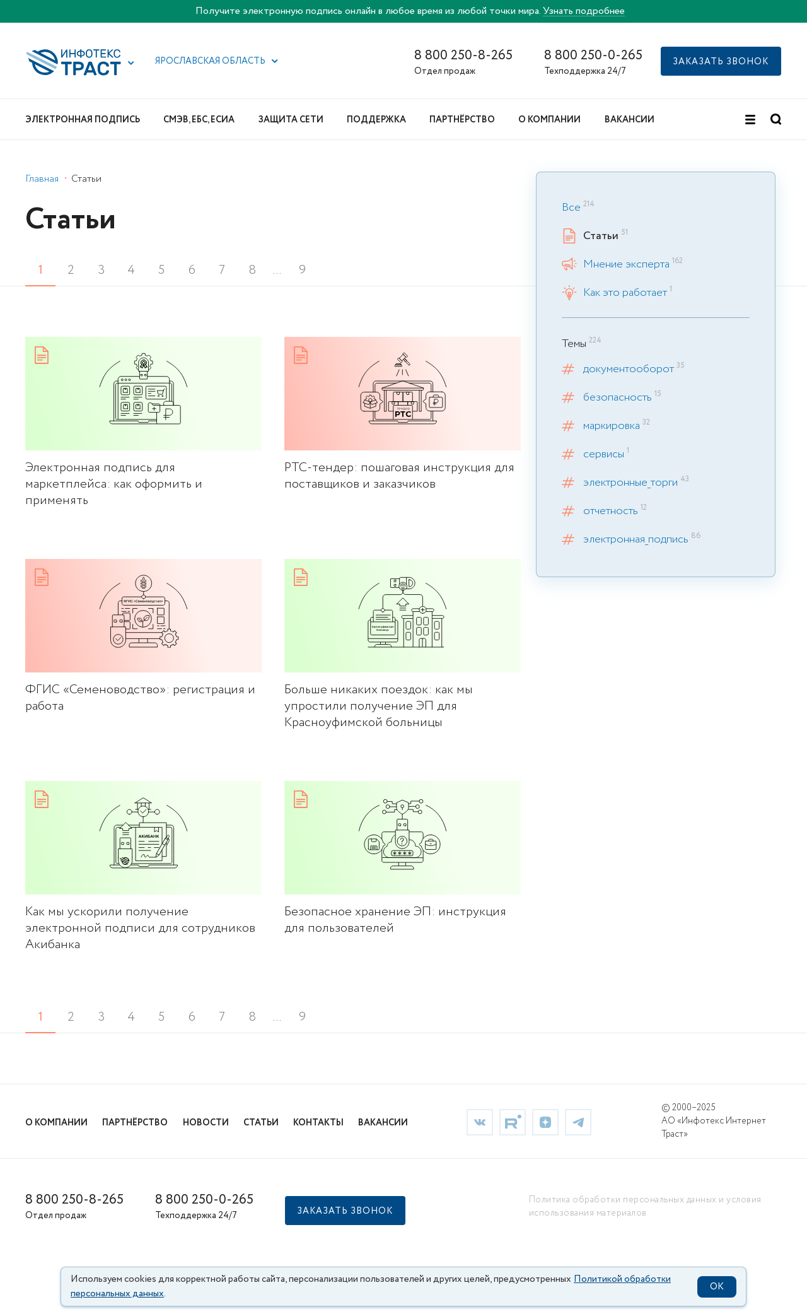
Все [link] (571, 207)
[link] (143, 423)
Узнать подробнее (584, 11)
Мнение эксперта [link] (626, 264)
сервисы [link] (603, 454)
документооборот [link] (628, 369)
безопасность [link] (617, 397)
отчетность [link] (610, 511)
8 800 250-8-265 (463, 56)
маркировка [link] (611, 426)
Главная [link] (42, 179)
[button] (131, 63)
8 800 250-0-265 (593, 56)
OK (717, 1287)
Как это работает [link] (625, 293)
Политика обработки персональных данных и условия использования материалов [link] (645, 1206)
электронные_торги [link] (630, 482)
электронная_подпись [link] (635, 539)
